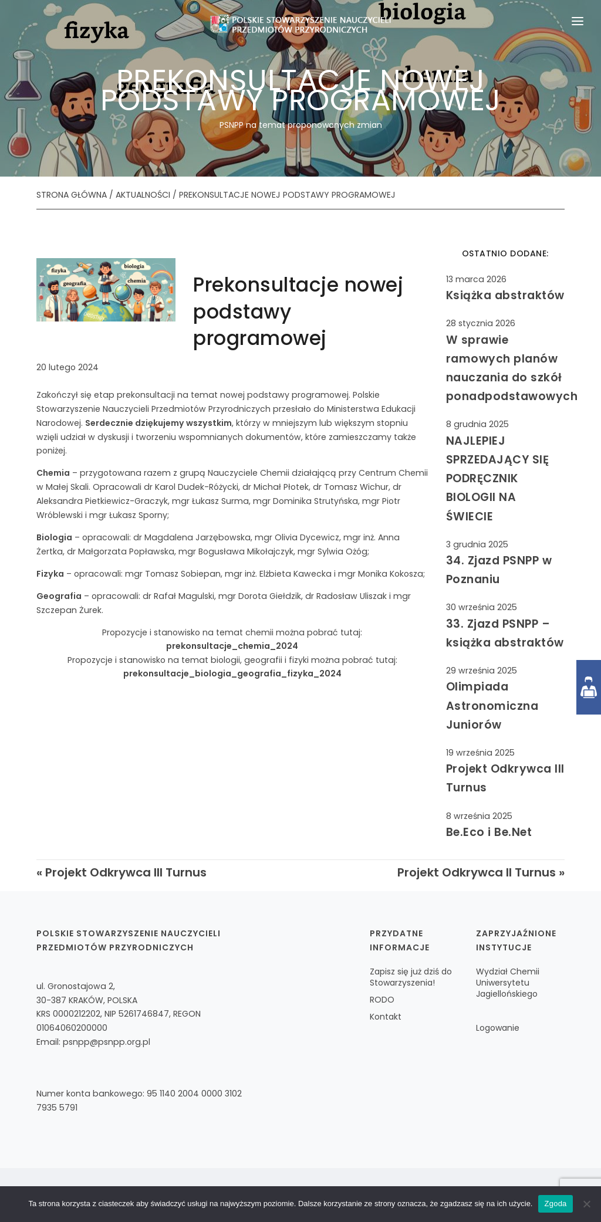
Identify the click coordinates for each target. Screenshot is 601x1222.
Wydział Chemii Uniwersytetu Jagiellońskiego (507, 983)
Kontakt (385, 1017)
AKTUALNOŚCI (143, 195)
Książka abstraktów (505, 295)
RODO (382, 1000)
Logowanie (497, 1028)
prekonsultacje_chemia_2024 (232, 646)
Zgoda (555, 1203)
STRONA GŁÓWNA (71, 195)
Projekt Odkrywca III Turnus (126, 872)
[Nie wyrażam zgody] (586, 1204)
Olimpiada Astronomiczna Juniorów (492, 705)
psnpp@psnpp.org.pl (106, 1042)
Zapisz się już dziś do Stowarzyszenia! (411, 977)
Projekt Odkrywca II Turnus (476, 872)
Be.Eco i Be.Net (489, 832)
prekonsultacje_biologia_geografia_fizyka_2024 (232, 673)
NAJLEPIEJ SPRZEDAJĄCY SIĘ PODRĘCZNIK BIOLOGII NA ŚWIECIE (497, 478)
